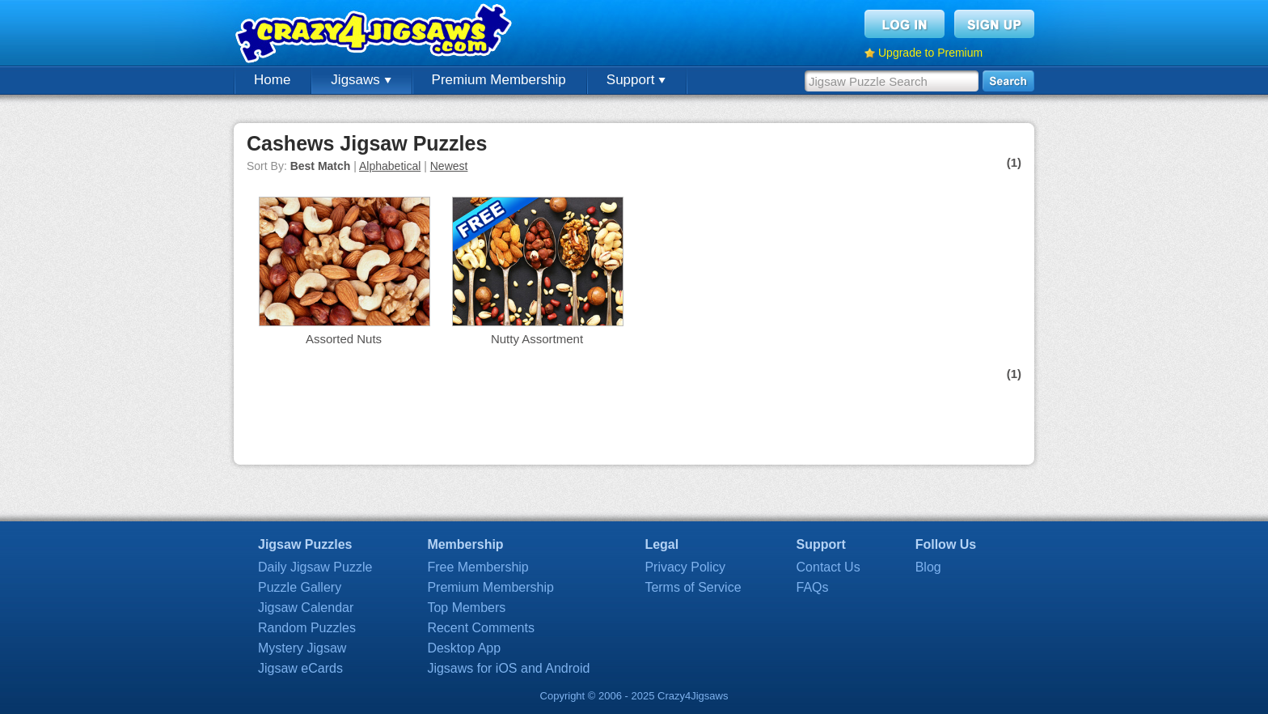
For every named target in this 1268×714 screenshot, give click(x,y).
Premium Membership (499, 79)
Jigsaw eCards (300, 668)
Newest (449, 165)
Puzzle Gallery (299, 587)
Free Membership (477, 567)
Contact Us (828, 567)
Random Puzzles (307, 628)
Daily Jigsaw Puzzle (315, 567)
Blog (928, 567)
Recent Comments (481, 628)
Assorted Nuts (344, 339)
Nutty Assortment (537, 339)
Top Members (466, 607)
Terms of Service (693, 587)
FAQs (813, 587)
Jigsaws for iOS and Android (508, 668)
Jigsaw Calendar (305, 607)
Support (636, 79)
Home (272, 79)
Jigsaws (361, 79)
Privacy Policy (685, 567)
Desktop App (464, 648)
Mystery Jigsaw (302, 648)
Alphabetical (390, 165)
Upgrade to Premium (930, 52)
